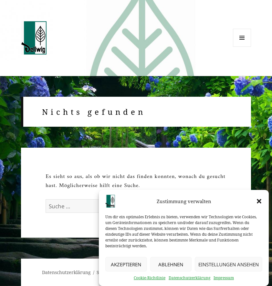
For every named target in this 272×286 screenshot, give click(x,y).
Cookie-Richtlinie (149, 279)
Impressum (224, 279)
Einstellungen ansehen (228, 266)
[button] (259, 203)
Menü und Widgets (242, 46)
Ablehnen (170, 266)
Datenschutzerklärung (189, 279)
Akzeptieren (126, 266)
